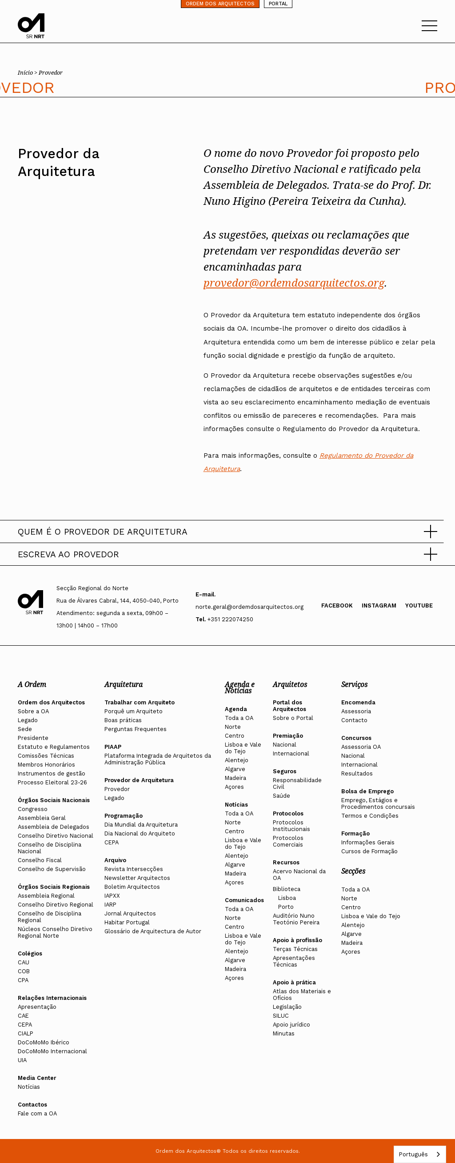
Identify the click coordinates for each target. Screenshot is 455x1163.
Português (413, 1154)
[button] (227, 531)
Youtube (419, 605)
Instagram (379, 605)
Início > (28, 72)
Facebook (337, 605)
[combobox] (420, 1154)
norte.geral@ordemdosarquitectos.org (249, 606)
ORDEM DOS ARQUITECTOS (220, 4)
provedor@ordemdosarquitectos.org (294, 282)
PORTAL (278, 4)
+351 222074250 (230, 619)
